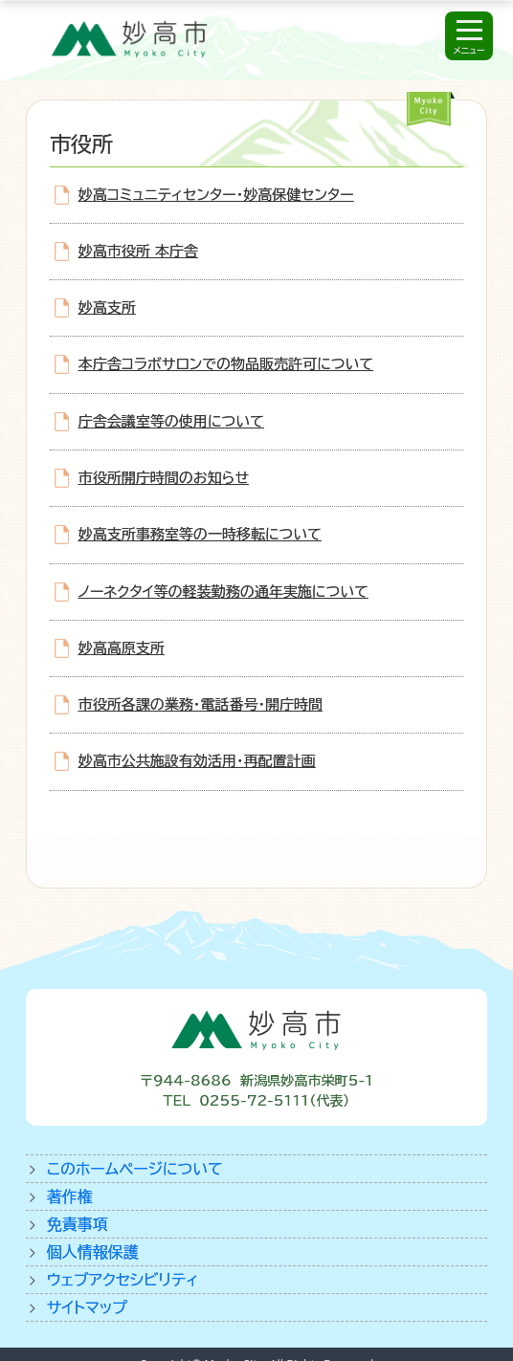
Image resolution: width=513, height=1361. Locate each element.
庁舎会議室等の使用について (171, 421)
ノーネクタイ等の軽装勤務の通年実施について (223, 591)
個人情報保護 (93, 1252)
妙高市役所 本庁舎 (138, 251)
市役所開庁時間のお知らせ (163, 478)
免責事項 (77, 1224)
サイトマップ (87, 1307)
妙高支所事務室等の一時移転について (200, 534)
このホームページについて (135, 1168)
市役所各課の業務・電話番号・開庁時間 (200, 704)
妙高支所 (107, 307)
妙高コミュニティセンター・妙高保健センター (216, 194)
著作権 (70, 1196)
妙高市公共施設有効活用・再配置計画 (197, 761)
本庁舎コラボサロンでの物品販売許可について (225, 364)
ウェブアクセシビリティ (123, 1279)
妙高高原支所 (121, 648)
